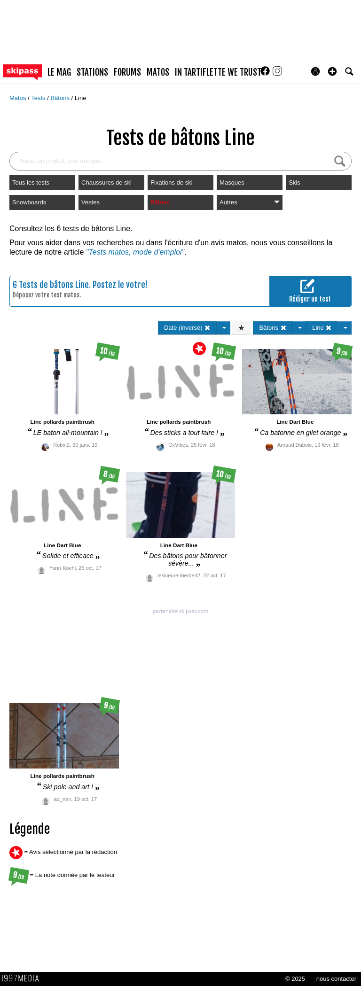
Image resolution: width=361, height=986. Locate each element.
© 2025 (295, 978)
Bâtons (60, 97)
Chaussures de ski (106, 182)
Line (80, 97)
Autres (250, 202)
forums (127, 72)
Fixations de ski (171, 182)
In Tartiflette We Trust (218, 72)
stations (92, 72)
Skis (294, 182)
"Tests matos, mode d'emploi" (135, 252)
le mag (59, 72)
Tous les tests (30, 182)
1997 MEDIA (23, 978)
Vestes (90, 202)
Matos (18, 97)
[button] (332, 71)
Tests (39, 97)
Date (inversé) (187, 327)
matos (158, 72)
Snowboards (29, 202)
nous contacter (336, 978)
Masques (232, 182)
